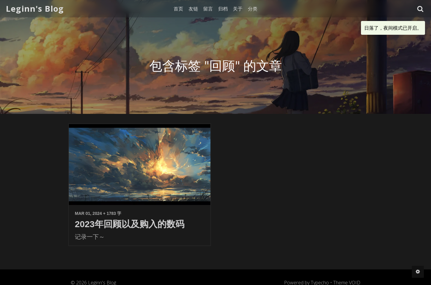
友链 (193, 8)
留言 (208, 8)
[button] (420, 8)
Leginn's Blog (35, 8)
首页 (178, 8)
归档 (223, 8)
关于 (237, 8)
